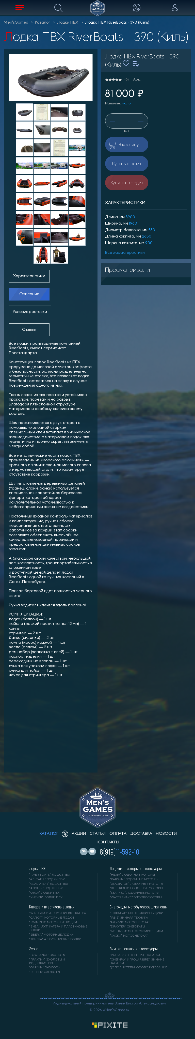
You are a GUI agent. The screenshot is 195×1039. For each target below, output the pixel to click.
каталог (49, 834)
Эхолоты (35, 949)
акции (74, 834)
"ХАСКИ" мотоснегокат (129, 936)
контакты (108, 842)
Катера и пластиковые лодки (51, 907)
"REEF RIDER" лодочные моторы (136, 888)
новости (166, 834)
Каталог (42, 22)
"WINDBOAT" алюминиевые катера (57, 913)
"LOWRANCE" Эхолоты (47, 955)
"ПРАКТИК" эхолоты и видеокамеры (47, 961)
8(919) (119, 851)
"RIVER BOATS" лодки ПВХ (49, 875)
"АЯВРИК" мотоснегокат (130, 922)
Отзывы (29, 330)
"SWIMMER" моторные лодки (53, 922)
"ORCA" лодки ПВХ (44, 893)
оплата (118, 834)
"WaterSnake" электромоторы (136, 897)
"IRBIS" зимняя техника (129, 918)
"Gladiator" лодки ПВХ (48, 884)
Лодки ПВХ (67, 22)
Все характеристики (125, 253)
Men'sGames (16, 22)
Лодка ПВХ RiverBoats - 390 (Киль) (117, 22)
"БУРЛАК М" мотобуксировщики (136, 931)
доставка (141, 834)
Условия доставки (30, 312)
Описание (29, 294)
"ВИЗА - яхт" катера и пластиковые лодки (58, 928)
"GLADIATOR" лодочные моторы (136, 884)
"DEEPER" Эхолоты (44, 972)
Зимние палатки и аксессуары (134, 949)
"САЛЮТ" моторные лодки (51, 918)
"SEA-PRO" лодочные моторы (134, 893)
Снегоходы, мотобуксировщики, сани (139, 907)
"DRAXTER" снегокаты (127, 926)
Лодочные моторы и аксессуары (136, 868)
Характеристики (29, 276)
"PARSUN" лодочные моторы (134, 879)
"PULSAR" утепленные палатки (135, 955)
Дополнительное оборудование (138, 967)
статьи (98, 834)
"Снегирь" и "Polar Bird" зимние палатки (137, 961)
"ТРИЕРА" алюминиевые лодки (55, 939)
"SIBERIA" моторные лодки (51, 935)
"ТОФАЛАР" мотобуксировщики (136, 913)
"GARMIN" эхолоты (44, 967)
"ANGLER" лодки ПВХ (46, 888)
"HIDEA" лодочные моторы (132, 875)
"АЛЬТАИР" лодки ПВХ (47, 879)
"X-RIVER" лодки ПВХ (45, 897)
